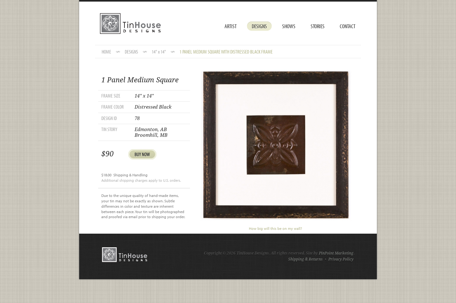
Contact (347, 26)
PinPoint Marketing (336, 253)
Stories (318, 26)
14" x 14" (159, 51)
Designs (259, 26)
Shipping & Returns (305, 259)
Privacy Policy (340, 259)
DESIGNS (131, 51)
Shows (288, 26)
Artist (231, 26)
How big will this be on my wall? (275, 228)
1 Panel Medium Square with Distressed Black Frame (226, 51)
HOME (106, 51)
